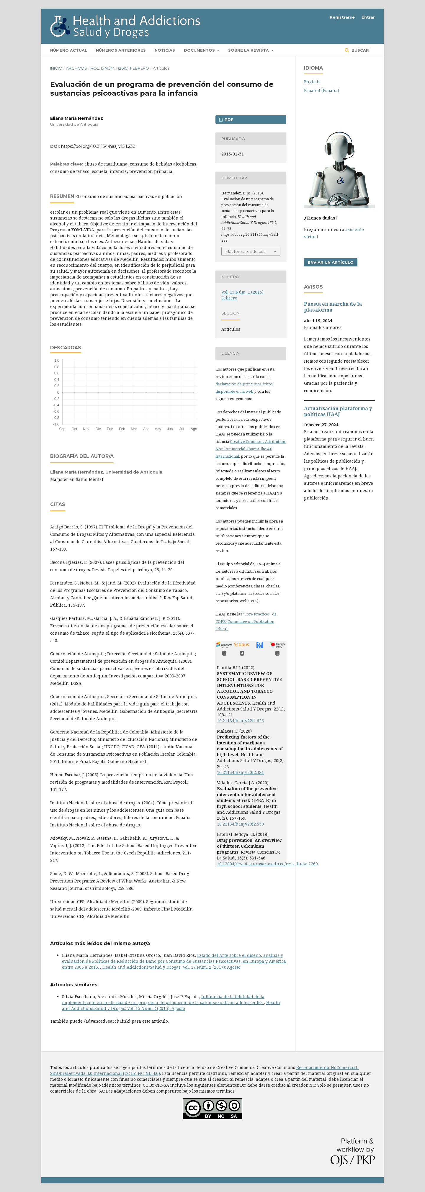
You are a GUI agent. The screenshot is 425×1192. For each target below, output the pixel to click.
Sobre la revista (249, 50)
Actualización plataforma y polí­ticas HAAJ (338, 411)
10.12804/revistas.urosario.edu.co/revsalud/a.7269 (267, 864)
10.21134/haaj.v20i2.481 (240, 772)
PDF (228, 119)
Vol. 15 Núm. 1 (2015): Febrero (120, 68)
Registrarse (342, 17)
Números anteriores (121, 50)
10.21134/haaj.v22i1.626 (240, 720)
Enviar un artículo (331, 262)
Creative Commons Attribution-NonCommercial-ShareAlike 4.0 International (250, 449)
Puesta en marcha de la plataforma (333, 307)
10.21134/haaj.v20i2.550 (240, 824)
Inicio (56, 68)
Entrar (368, 17)
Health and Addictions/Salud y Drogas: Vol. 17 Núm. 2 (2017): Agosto (171, 967)
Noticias (165, 50)
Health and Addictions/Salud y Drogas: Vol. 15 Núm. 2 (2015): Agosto (171, 1005)
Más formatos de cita (245, 251)
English (312, 81)
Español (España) (321, 90)
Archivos (76, 68)
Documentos (200, 50)
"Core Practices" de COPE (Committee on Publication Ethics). (246, 621)
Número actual (68, 50)
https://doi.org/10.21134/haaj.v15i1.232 (98, 146)
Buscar (359, 50)
